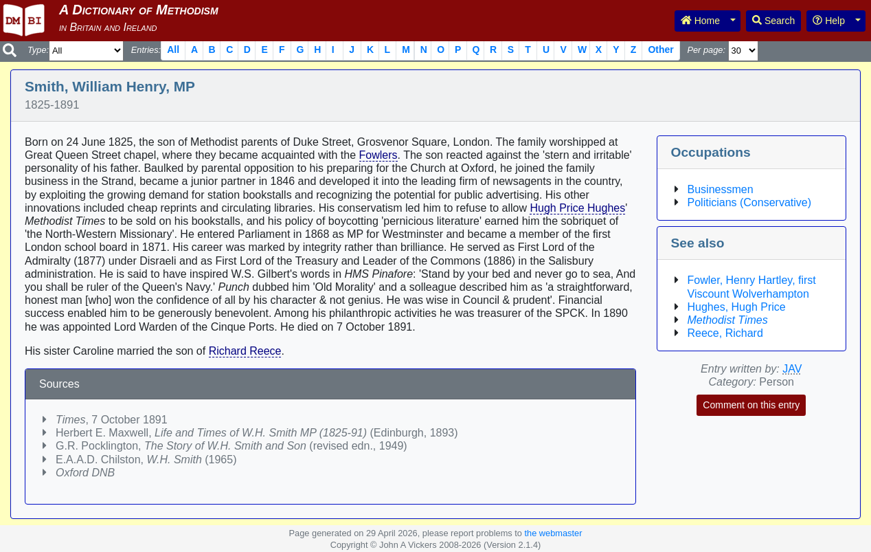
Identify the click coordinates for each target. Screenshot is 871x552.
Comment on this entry (751, 404)
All (173, 49)
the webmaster (553, 533)
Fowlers (378, 155)
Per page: (706, 50)
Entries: (146, 50)
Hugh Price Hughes (577, 208)
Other (660, 49)
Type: (38, 50)
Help (829, 20)
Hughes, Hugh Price (737, 307)
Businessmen (721, 189)
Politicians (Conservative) (750, 202)
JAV (792, 369)
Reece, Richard (725, 333)
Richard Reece (245, 351)
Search (773, 20)
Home (700, 20)
